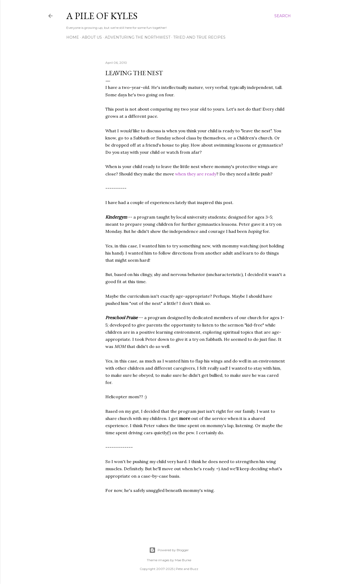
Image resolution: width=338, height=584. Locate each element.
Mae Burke (183, 560)
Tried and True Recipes (199, 37)
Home (72, 37)
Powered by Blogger (169, 550)
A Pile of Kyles (102, 16)
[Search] (282, 16)
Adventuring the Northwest (137, 37)
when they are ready (195, 173)
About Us (92, 37)
